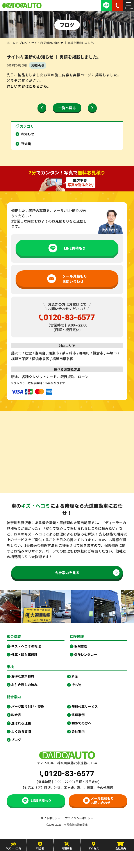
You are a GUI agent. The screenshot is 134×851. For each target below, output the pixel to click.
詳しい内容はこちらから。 (29, 86)
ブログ (23, 43)
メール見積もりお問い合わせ (67, 278)
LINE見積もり (67, 248)
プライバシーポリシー (79, 818)
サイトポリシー (51, 818)
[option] (51, 606)
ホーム (11, 43)
